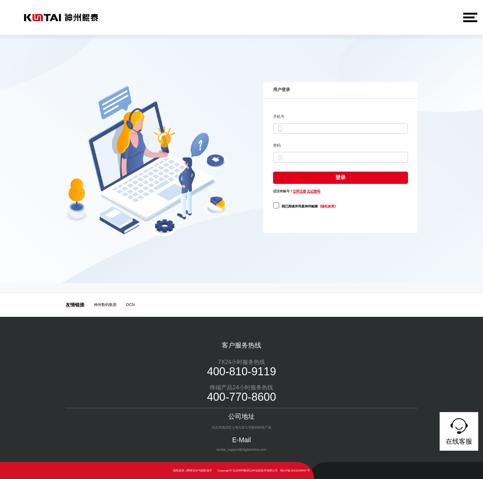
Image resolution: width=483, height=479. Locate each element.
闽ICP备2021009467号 (294, 470)
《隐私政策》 (328, 205)
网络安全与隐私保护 (199, 470)
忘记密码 (313, 190)
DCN (130, 305)
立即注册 (299, 190)
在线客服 (459, 430)
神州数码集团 (105, 305)
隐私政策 (178, 470)
